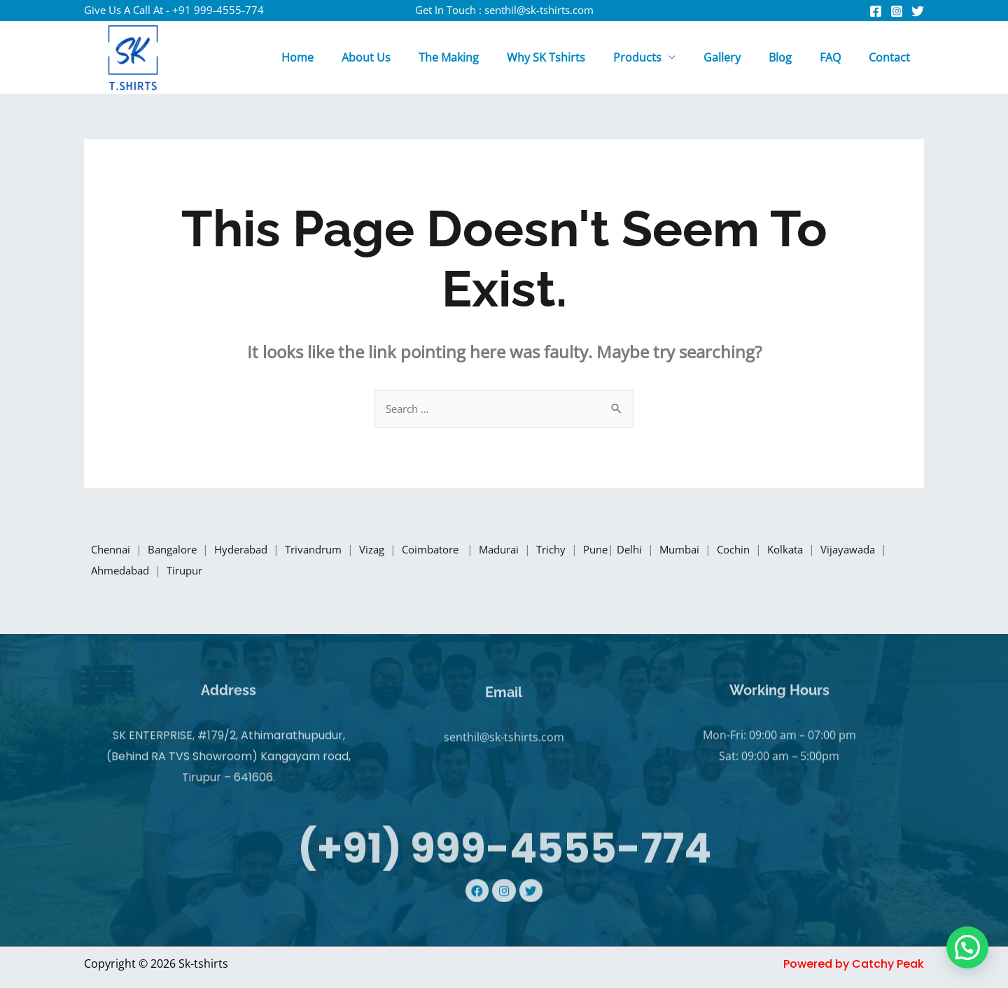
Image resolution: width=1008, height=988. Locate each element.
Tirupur (269, 571)
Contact (892, 57)
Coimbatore (459, 550)
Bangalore (179, 550)
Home (345, 57)
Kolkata (837, 550)
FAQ (838, 57)
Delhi (671, 550)
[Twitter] (917, 11)
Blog (794, 57)
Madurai (531, 550)
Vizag (394, 550)
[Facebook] (875, 11)
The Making (485, 57)
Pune (633, 550)
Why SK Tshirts (577, 57)
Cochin (781, 550)
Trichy (587, 550)
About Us (408, 57)
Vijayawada (122, 571)
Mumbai (724, 550)
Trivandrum (332, 550)
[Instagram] (896, 11)
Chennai (112, 550)
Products (662, 57)
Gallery (741, 57)
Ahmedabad (200, 571)
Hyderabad (254, 550)
